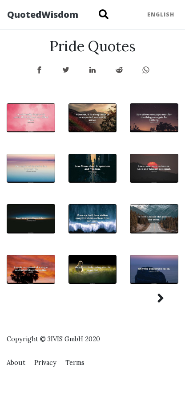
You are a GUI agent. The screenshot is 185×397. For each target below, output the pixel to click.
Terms (74, 363)
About (16, 363)
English (160, 14)
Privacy (45, 363)
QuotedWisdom (42, 14)
